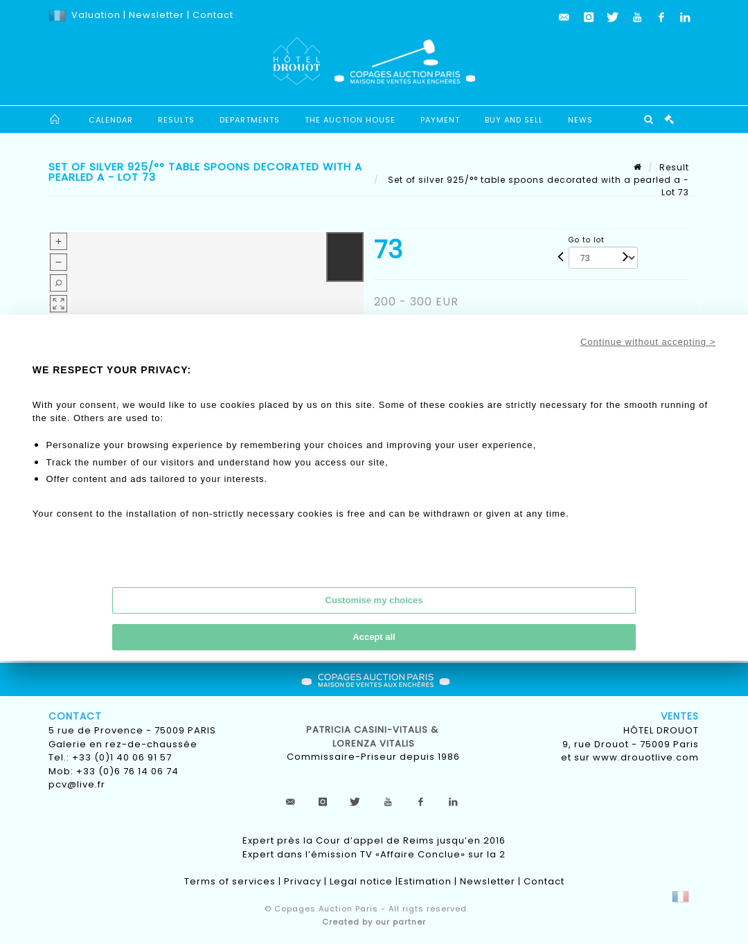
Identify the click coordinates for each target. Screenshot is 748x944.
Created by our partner (374, 921)
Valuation (96, 14)
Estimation (425, 881)
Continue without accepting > (647, 342)
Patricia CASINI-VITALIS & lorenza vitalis (373, 736)
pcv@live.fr (76, 784)
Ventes (680, 716)
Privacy (302, 881)
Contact (213, 14)
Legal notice (361, 881)
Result (674, 167)
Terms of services (230, 881)
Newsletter (155, 14)
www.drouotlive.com (646, 757)
